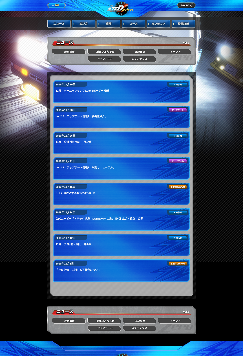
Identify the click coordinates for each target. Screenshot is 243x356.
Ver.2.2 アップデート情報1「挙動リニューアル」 (85, 167)
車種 (109, 24)
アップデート (104, 59)
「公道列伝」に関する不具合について (78, 269)
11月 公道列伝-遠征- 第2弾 (73, 141)
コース (134, 24)
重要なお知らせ (104, 52)
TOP (56, 5)
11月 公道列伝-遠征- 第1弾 (73, 244)
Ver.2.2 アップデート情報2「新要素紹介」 (82, 116)
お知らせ (139, 52)
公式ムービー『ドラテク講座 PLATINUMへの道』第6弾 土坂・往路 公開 (99, 218)
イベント (174, 52)
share (186, 5)
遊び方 (84, 24)
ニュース (59, 24)
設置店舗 (183, 24)
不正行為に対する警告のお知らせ (75, 193)
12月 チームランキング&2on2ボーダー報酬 (82, 90)
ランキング (158, 24)
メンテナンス (139, 59)
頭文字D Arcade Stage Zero (120, 8)
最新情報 (69, 52)
